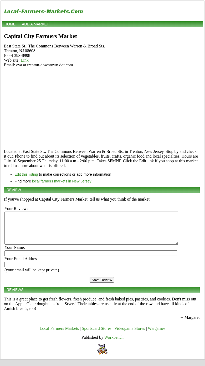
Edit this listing (26, 174)
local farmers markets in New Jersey (61, 181)
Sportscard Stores (96, 334)
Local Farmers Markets (59, 334)
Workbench (114, 343)
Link (25, 60)
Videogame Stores (129, 334)
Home (10, 24)
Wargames (156, 334)
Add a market (35, 24)
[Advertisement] (102, 108)
